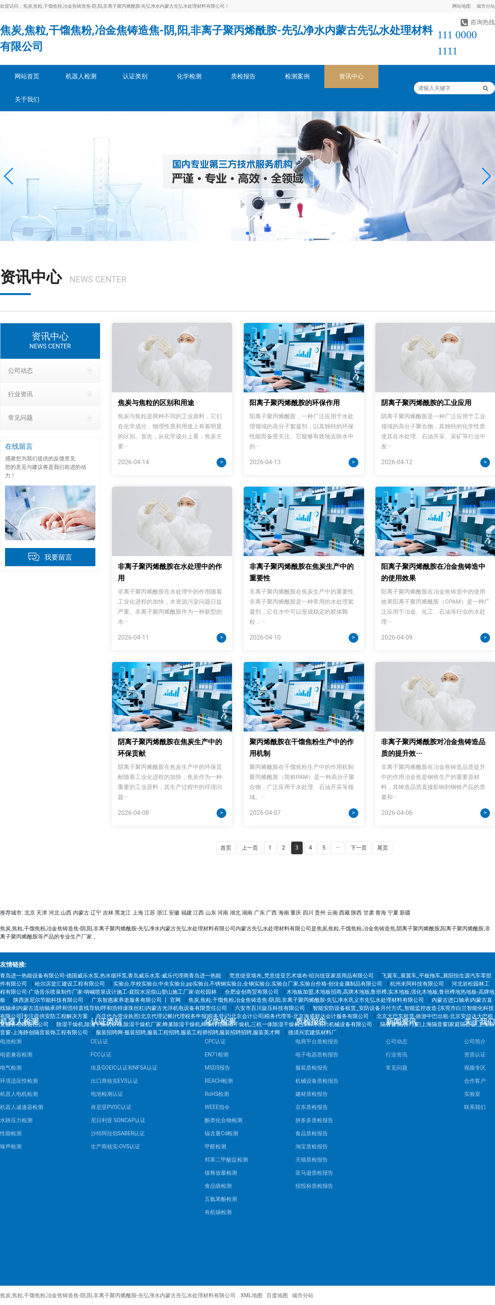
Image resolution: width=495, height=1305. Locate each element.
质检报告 (243, 76)
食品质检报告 (311, 1038)
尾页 (382, 848)
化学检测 (189, 76)
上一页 (250, 848)
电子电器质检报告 (317, 959)
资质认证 (475, 959)
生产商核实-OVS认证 (116, 1051)
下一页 (359, 848)
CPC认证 (215, 946)
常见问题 (50, 417)
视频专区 (475, 972)
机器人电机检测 (19, 999)
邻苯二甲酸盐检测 (226, 1064)
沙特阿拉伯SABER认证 (118, 1038)
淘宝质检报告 (311, 1051)
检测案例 (297, 76)
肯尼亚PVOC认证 (111, 1012)
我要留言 (58, 557)
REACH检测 (219, 986)
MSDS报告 (217, 972)
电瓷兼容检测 (16, 959)
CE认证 (99, 946)
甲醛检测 (215, 1051)
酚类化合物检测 (223, 1025)
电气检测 (11, 972)
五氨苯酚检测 (221, 1104)
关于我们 (27, 99)
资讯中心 (351, 76)
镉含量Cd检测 (221, 1038)
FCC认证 (101, 959)
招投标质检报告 (314, 1091)
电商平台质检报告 (317, 946)
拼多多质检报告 (314, 1025)
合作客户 (475, 986)
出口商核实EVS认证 (114, 986)
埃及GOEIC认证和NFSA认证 (124, 972)
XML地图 (252, 1295)
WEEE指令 (217, 1012)
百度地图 (277, 1295)
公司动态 (50, 370)
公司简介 (475, 946)
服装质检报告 (311, 972)
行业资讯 (50, 394)
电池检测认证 (107, 999)
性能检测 (11, 1038)
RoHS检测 (217, 999)
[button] (9, 176)
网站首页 (27, 76)
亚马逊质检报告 (314, 1077)
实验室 (472, 999)
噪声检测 (11, 1051)
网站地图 (461, 6)
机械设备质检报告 (317, 986)
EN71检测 (217, 959)
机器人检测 (81, 76)
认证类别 (135, 76)
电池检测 (11, 946)
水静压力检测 (16, 1025)
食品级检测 (218, 1091)
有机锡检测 (218, 1117)
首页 (225, 848)
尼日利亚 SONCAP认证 (118, 1025)
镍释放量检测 (221, 1077)
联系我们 (475, 1012)
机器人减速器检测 (21, 1012)
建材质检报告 (311, 999)
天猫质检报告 (311, 1064)
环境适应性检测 (19, 986)
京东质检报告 (311, 1012)
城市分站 (485, 6)
